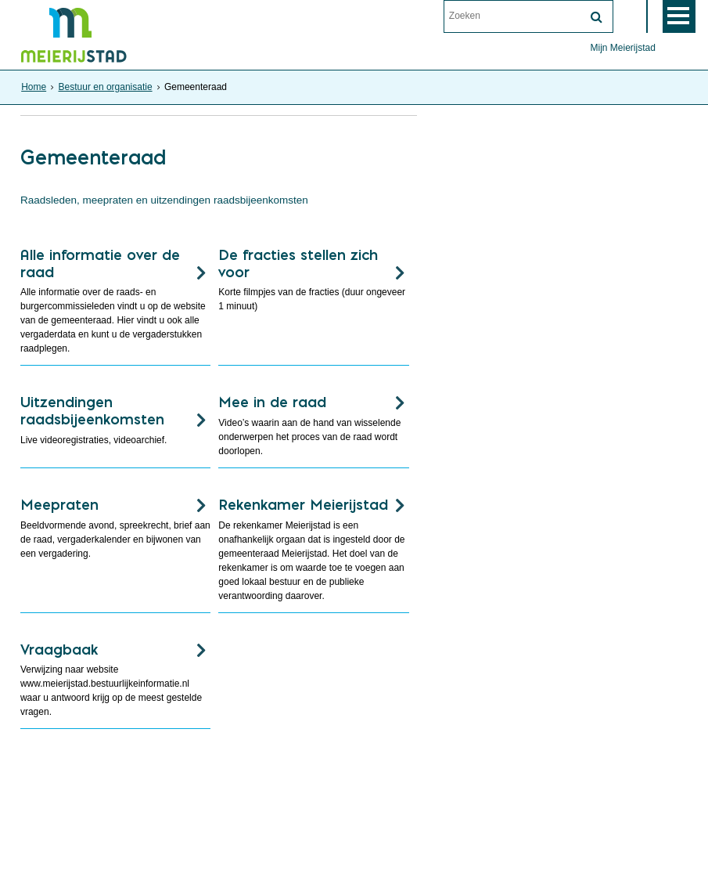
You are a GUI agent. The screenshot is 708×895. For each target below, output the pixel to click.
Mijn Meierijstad (622, 47)
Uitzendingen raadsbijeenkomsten (92, 410)
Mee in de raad (272, 402)
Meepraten (59, 505)
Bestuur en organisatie (106, 86)
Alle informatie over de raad (100, 263)
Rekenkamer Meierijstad (303, 505)
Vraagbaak (59, 650)
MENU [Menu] (679, 16)
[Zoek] (597, 17)
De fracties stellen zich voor (298, 263)
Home (33, 86)
